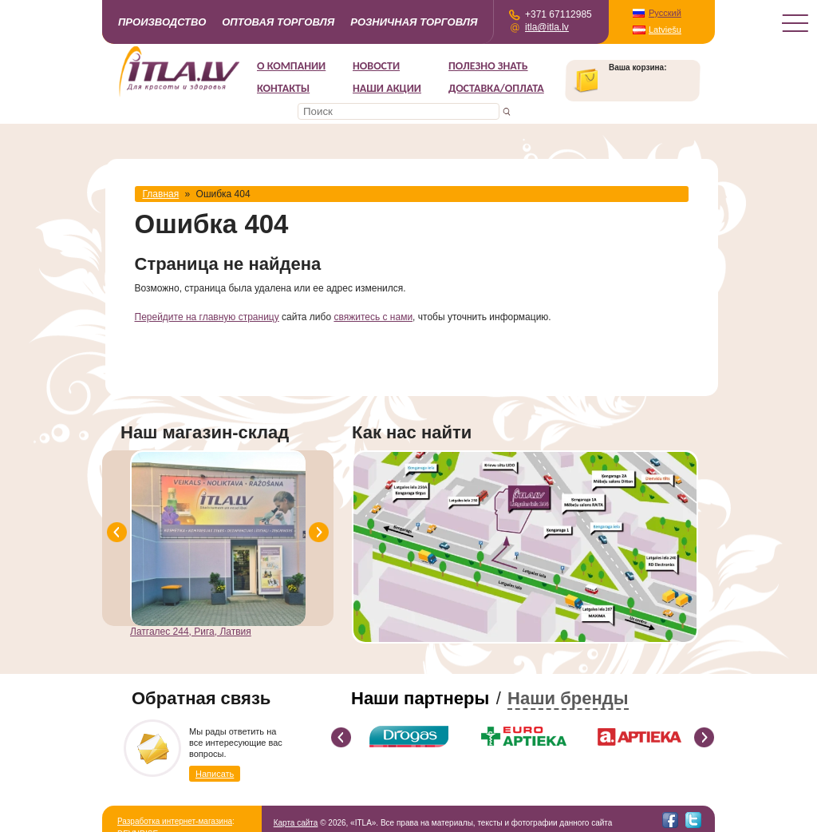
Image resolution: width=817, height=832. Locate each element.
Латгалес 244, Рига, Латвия (190, 631)
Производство (162, 22)
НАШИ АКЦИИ (387, 88)
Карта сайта (296, 822)
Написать (214, 774)
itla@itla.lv (547, 27)
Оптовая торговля (278, 22)
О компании (291, 66)
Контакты (283, 88)
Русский (665, 13)
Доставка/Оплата (496, 88)
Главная (161, 194)
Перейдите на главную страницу (207, 317)
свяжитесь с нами (373, 317)
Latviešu (665, 29)
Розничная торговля (413, 22)
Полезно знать (488, 66)
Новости (376, 66)
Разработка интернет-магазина (174, 821)
